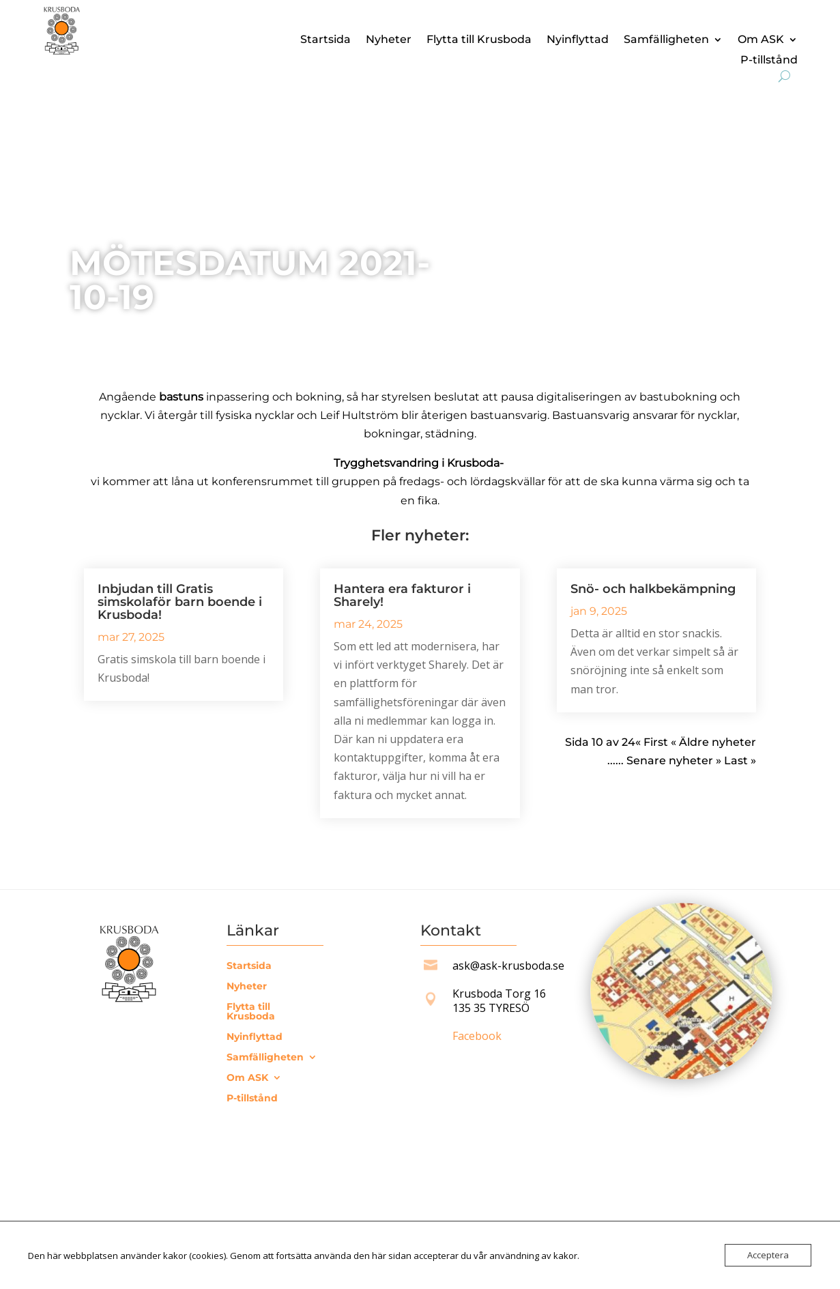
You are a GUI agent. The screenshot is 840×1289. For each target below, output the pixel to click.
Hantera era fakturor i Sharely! (402, 595)
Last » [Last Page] (740, 760)
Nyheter (388, 40)
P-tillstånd (769, 60)
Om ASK (761, 40)
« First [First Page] (651, 742)
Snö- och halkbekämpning (653, 588)
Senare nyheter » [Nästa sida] (674, 760)
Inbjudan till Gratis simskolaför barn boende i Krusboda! (180, 601)
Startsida (325, 40)
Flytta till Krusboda (479, 40)
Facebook (477, 1035)
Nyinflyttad (578, 40)
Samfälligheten (666, 40)
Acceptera (768, 1255)
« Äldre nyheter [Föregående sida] (712, 742)
